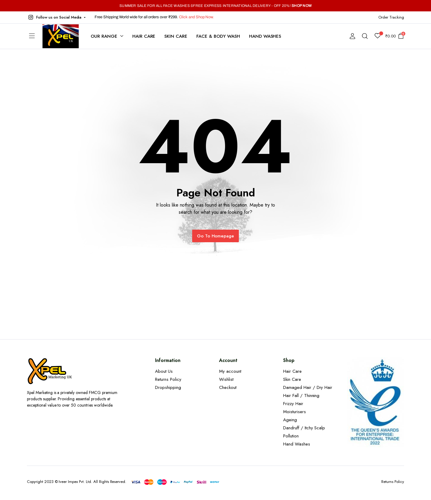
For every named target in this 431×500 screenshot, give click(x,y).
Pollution (291, 436)
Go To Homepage (215, 236)
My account (230, 371)
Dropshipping (168, 387)
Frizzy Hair (293, 403)
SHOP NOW (302, 6)
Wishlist (226, 379)
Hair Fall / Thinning (301, 395)
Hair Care (144, 36)
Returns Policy (168, 379)
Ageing (290, 419)
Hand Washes (265, 36)
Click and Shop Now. (196, 17)
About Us (164, 371)
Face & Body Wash (218, 36)
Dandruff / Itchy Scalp (304, 428)
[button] (56, 17)
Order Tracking (391, 17)
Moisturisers (294, 411)
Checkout (227, 387)
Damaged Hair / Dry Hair (307, 387)
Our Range (104, 36)
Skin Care (175, 36)
